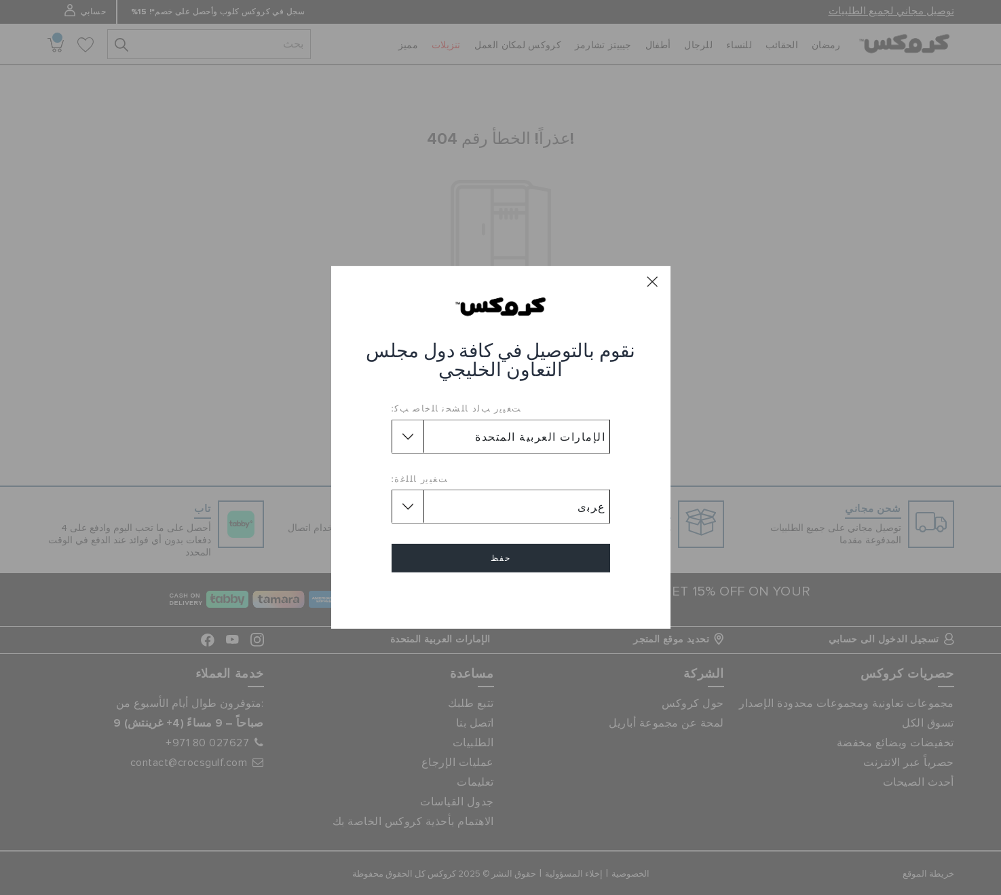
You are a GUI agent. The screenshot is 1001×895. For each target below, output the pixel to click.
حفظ (501, 558)
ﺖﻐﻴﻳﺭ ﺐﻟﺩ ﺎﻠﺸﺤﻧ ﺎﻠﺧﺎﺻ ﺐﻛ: (457, 408)
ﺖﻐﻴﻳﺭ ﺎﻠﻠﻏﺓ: (420, 478)
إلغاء (501, 597)
